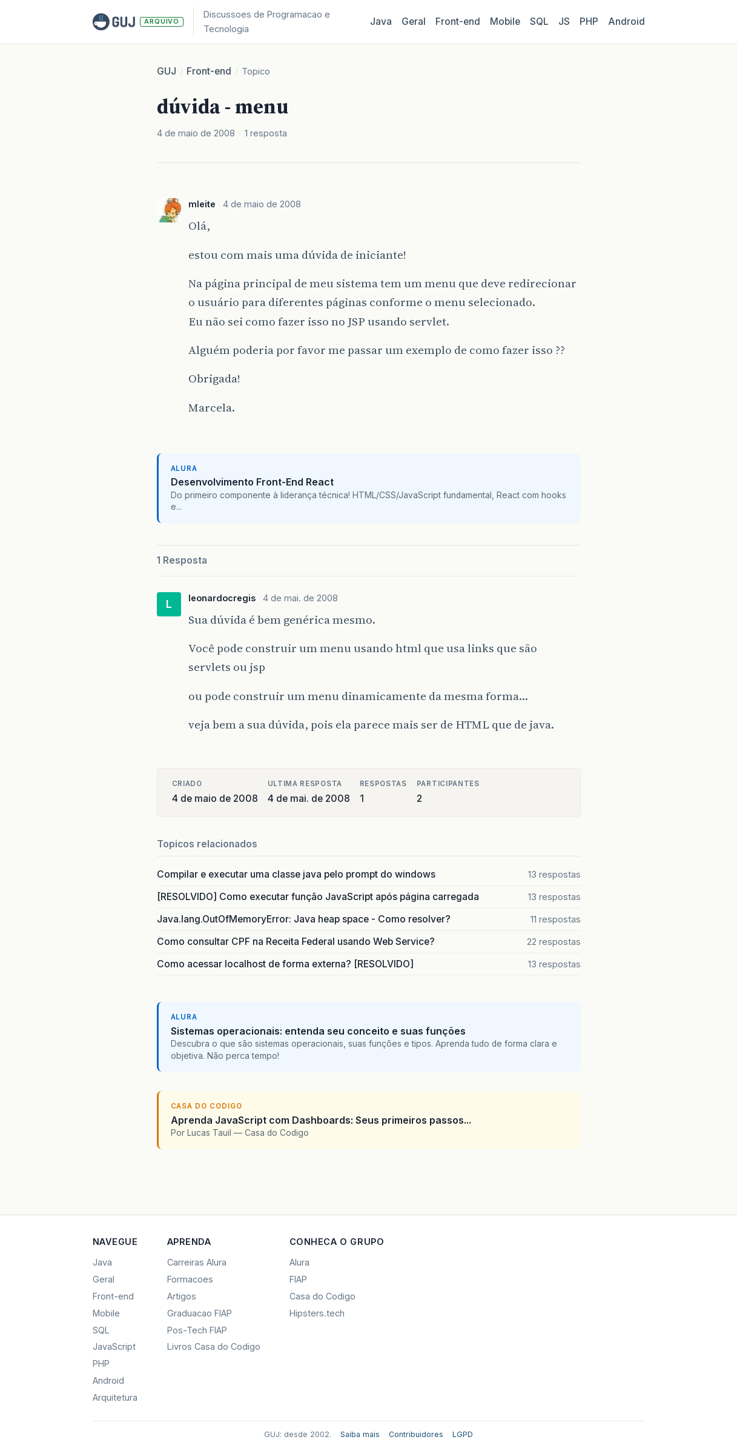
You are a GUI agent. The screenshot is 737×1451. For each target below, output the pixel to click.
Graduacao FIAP (199, 1313)
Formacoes (190, 1279)
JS (564, 21)
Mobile (505, 21)
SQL (539, 21)
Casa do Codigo (322, 1296)
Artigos (181, 1296)
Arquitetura (115, 1397)
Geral (414, 21)
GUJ (166, 71)
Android (626, 21)
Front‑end (457, 21)
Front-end (209, 71)
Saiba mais (360, 1434)
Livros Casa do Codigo (213, 1346)
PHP (589, 21)
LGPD (462, 1434)
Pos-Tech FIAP (197, 1330)
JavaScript (114, 1346)
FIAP (298, 1279)
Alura (299, 1262)
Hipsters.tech (317, 1313)
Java (381, 21)
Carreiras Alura (196, 1262)
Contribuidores (416, 1434)
